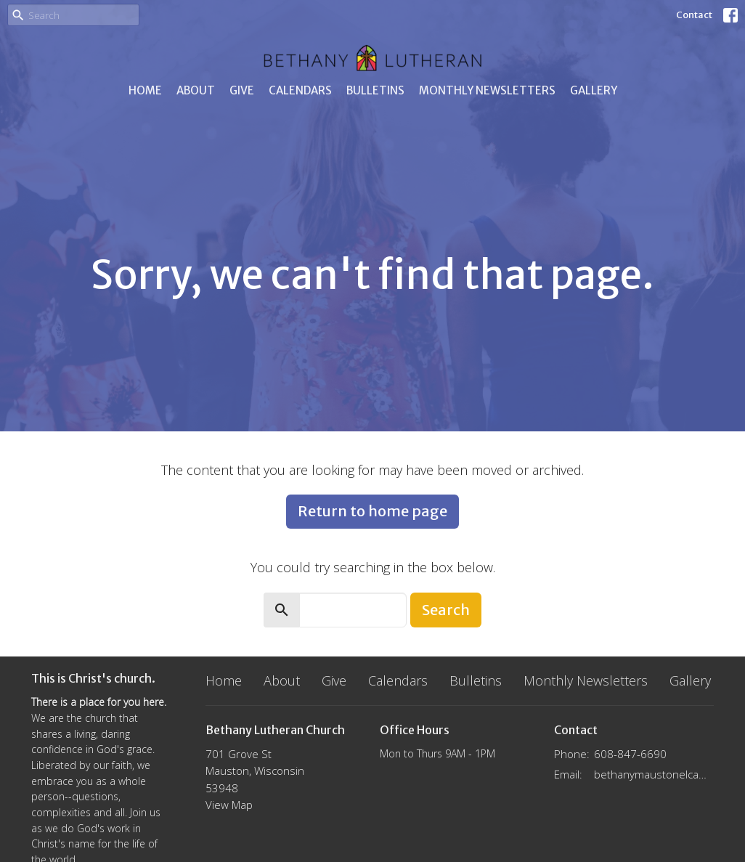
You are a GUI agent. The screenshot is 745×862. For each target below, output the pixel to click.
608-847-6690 (630, 754)
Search (446, 610)
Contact (694, 15)
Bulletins (375, 90)
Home (145, 90)
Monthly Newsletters (487, 90)
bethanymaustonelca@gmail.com (654, 774)
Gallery (593, 90)
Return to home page (372, 511)
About (195, 90)
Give (241, 90)
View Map (229, 804)
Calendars (300, 90)
